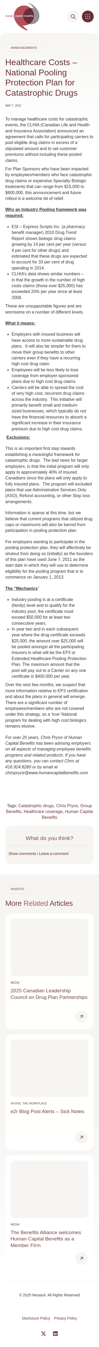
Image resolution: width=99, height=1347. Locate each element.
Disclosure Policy (36, 1318)
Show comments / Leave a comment (38, 853)
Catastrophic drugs (36, 806)
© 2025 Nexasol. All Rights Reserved (49, 1295)
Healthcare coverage (43, 811)
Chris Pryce (67, 806)
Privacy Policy (65, 1318)
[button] (87, 16)
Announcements (24, 47)
